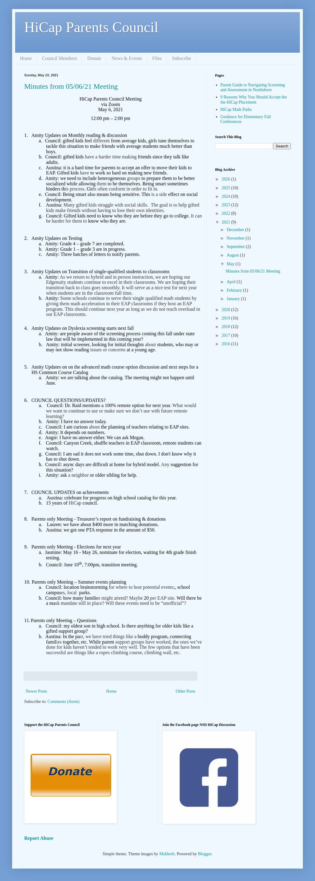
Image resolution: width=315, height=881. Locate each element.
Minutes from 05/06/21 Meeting (71, 86)
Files (157, 58)
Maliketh (167, 854)
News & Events (126, 58)
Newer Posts (36, 691)
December (236, 229)
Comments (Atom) (63, 701)
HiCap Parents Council (91, 27)
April (232, 282)
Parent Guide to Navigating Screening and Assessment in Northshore (252, 87)
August (233, 255)
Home (26, 58)
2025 (226, 188)
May (231, 264)
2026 (226, 179)
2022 (226, 213)
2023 (226, 205)
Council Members (59, 58)
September (236, 246)
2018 (226, 326)
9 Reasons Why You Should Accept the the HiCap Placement (253, 99)
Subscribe (181, 58)
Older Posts (185, 691)
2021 (226, 222)
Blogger (204, 854)
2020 (226, 309)
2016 (226, 344)
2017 (226, 335)
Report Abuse (38, 838)
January (234, 298)
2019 (226, 318)
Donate (94, 58)
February (235, 290)
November (236, 238)
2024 (226, 196)
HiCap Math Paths (236, 109)
